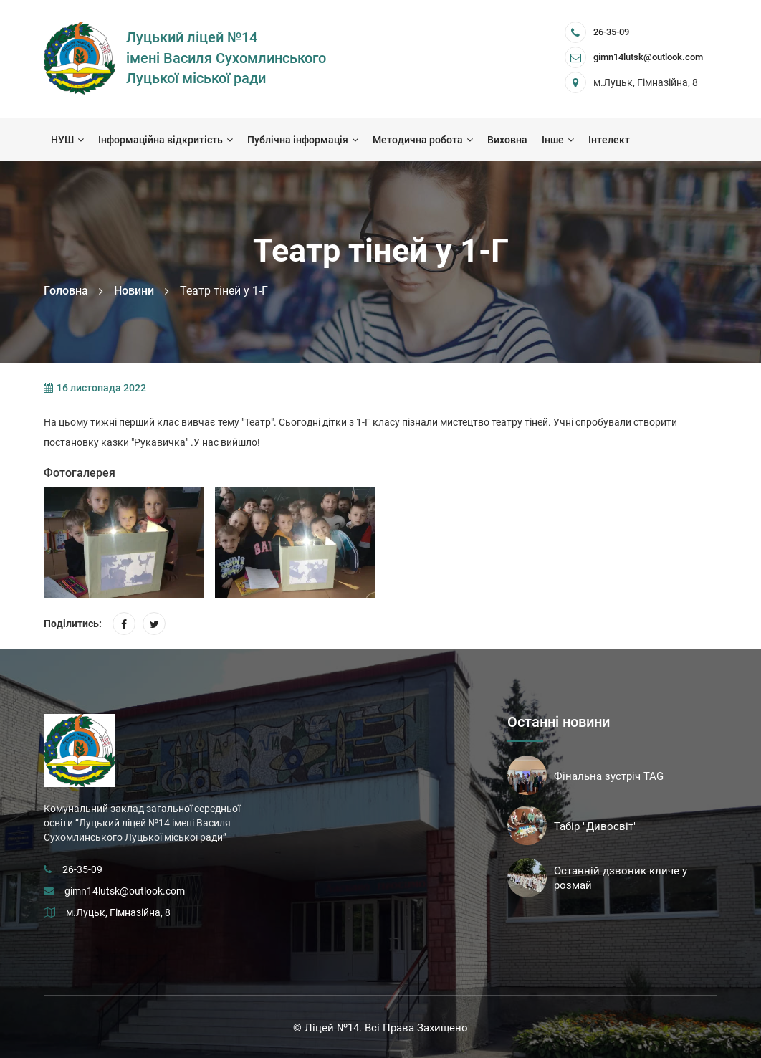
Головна (66, 290)
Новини (134, 290)
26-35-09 (611, 32)
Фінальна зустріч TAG (609, 776)
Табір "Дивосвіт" (595, 826)
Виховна (507, 140)
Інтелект (609, 140)
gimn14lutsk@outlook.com (124, 891)
